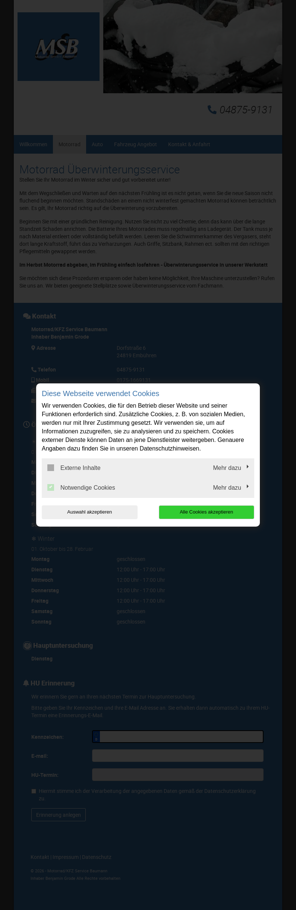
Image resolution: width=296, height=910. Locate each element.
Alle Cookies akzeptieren (206, 512)
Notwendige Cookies (81, 487)
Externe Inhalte (74, 467)
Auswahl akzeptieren (89, 512)
